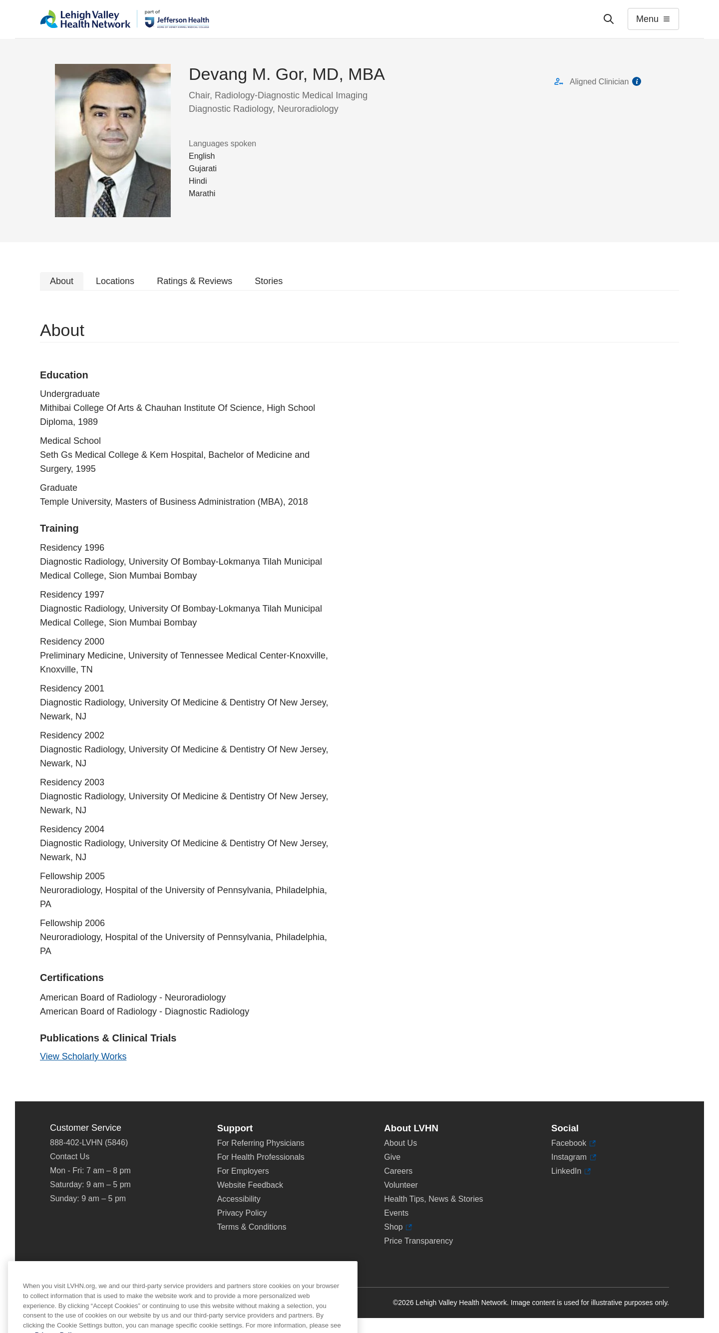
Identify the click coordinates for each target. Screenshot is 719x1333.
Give (392, 1157)
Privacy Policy (242, 1213)
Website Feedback (250, 1185)
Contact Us (69, 1156)
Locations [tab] (115, 281)
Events (396, 1213)
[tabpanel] (359, 696)
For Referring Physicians (261, 1143)
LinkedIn (571, 1171)
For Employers (243, 1171)
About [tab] (61, 281)
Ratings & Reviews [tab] (194, 281)
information (637, 81)
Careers (398, 1171)
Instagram (573, 1157)
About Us (400, 1143)
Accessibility (239, 1199)
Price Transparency (418, 1241)
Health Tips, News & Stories (433, 1199)
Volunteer (401, 1185)
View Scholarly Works (83, 1056)
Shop (398, 1227)
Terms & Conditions (252, 1227)
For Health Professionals (261, 1157)
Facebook (573, 1143)
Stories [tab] (269, 281)
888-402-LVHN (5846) (89, 1142)
